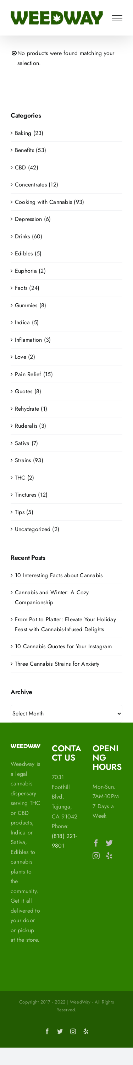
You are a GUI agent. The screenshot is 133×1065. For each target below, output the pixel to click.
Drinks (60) (29, 236)
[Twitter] (109, 843)
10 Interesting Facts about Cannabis (58, 575)
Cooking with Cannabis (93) (49, 202)
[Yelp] (109, 855)
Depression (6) (33, 219)
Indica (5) (27, 322)
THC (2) (24, 478)
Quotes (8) (28, 391)
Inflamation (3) (33, 340)
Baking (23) (29, 133)
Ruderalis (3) (30, 426)
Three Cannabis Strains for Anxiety (57, 664)
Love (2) (25, 357)
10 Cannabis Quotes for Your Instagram (63, 646)
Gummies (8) (30, 305)
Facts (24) (27, 288)
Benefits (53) (30, 150)
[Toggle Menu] (117, 18)
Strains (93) (29, 460)
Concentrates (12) (36, 184)
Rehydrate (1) (31, 409)
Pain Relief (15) (34, 374)
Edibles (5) (28, 253)
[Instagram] (96, 855)
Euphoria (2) (30, 271)
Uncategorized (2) (37, 529)
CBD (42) (26, 167)
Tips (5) (24, 512)
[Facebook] (96, 843)
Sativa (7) (26, 443)
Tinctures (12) (31, 495)
